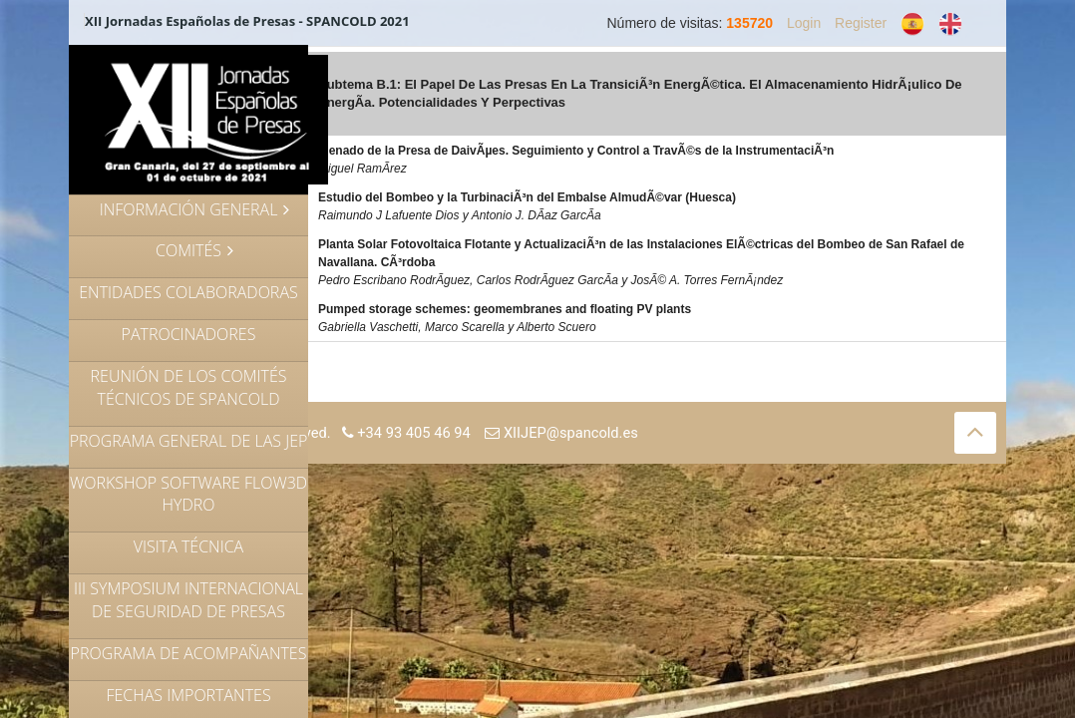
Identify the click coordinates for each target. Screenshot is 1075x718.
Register (861, 23)
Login (804, 23)
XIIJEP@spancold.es (561, 433)
